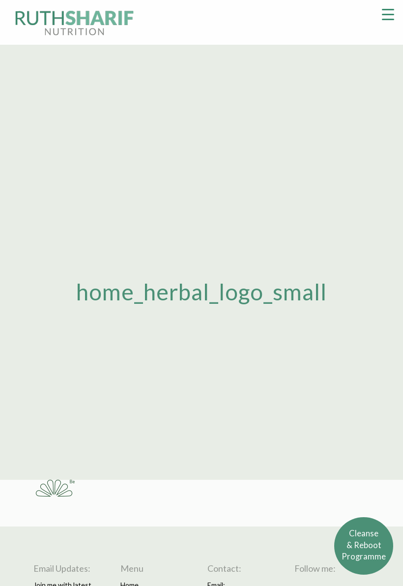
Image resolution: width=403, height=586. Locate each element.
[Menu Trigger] (388, 13)
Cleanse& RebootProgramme (364, 545)
